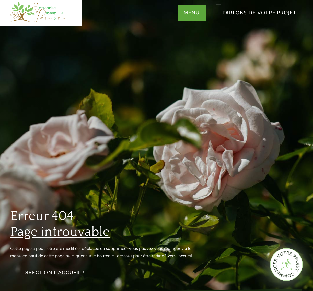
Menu (192, 13)
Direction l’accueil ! (53, 272)
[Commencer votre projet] (286, 264)
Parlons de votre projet (259, 13)
